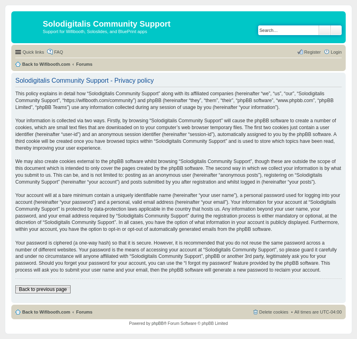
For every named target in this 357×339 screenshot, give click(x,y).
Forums (84, 64)
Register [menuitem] (312, 52)
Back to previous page (43, 289)
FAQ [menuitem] (58, 52)
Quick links (33, 52)
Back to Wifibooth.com (46, 64)
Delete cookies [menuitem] (273, 312)
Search (325, 30)
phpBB (158, 323)
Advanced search (336, 30)
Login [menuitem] (336, 52)
